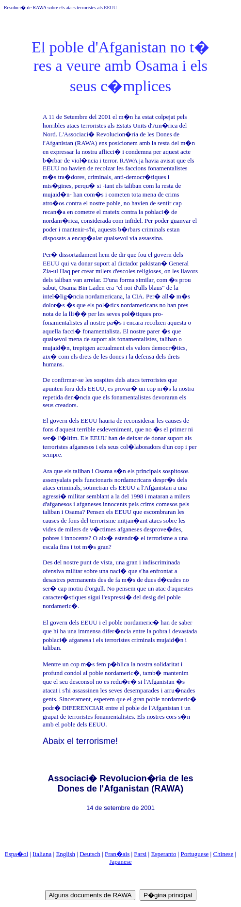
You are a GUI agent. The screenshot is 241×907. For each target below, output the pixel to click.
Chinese (223, 854)
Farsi (140, 854)
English (65, 854)
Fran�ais (117, 854)
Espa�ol (16, 854)
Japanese (120, 861)
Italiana (41, 854)
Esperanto (163, 854)
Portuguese (195, 854)
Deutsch (90, 854)
